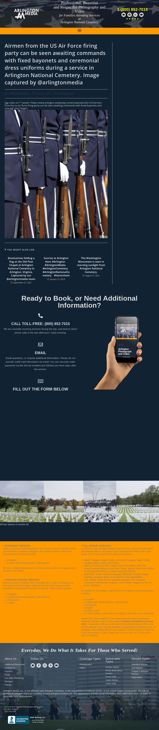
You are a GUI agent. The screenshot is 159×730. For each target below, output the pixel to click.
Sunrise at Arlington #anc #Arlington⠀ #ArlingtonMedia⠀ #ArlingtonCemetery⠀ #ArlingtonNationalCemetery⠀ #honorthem (56, 266)
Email (40, 353)
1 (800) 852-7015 (132, 9)
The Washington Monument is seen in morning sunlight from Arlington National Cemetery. (91, 265)
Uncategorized (66, 93)
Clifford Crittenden (19, 93)
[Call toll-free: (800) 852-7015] (40, 315)
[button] (79, 30)
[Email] (40, 344)
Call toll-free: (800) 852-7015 (40, 323)
